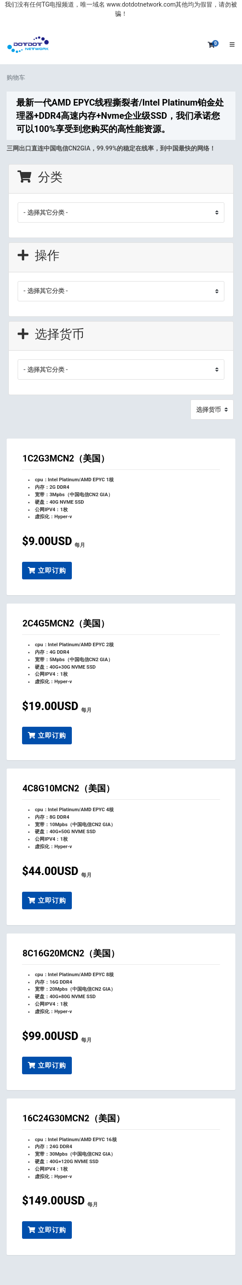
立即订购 (47, 571)
